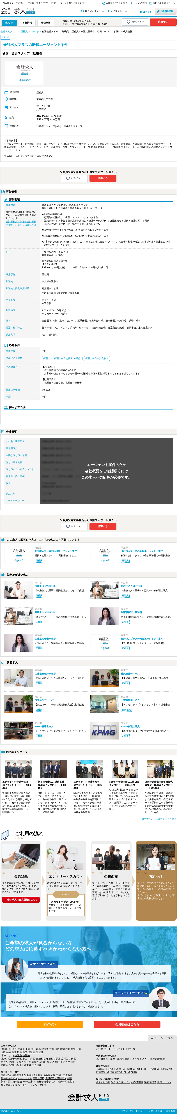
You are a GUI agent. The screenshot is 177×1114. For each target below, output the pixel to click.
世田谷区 (48, 1058)
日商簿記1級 (166, 1069)
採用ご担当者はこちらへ (165, 3)
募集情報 (27, 22)
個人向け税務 (103, 1082)
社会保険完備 (48, 1075)
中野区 (12, 1062)
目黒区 (56, 1058)
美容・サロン (164, 1082)
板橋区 (43, 1062)
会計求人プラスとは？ (116, 3)
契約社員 (130, 1049)
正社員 (99, 1049)
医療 (146, 1082)
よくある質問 (140, 3)
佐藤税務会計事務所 (45, 673)
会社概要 (45, 22)
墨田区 (19, 1065)
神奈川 (21, 1049)
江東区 (27, 1065)
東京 (14, 1049)
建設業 (153, 1082)
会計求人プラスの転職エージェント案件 (56, 551)
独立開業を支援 (9, 1084)
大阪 (3, 1052)
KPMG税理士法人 (130, 700)
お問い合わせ (155, 1111)
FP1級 (126, 1072)
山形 (57, 1049)
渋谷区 (39, 1058)
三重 (78, 1049)
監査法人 (142, 1059)
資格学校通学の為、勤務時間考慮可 (55, 1081)
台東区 (12, 1065)
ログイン (147, 12)
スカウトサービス (43, 964)
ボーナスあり (25, 1078)
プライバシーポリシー (133, 1111)
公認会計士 (102, 1069)
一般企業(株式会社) (157, 1059)
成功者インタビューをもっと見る (159, 818)
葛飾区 (4, 1065)
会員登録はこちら (127, 1024)
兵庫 (8, 1052)
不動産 (139, 1082)
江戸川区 (36, 1065)
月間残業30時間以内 (55, 1078)
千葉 (27, 1049)
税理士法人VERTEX (45, 586)
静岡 (67, 1049)
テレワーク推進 (38, 1084)
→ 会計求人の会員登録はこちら (21, 899)
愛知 (73, 1049)
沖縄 (41, 1052)
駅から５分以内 (9, 1078)
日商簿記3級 (116, 1072)
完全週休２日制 (32, 1075)
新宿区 (4, 1062)
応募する (163, 21)
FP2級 (134, 1072)
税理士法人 (131, 1059)
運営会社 (170, 1111)
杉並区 (27, 1062)
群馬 (38, 1049)
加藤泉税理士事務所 (131, 612)
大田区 (72, 1058)
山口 (24, 1052)
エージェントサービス (131, 993)
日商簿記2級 (102, 1072)
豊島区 (35, 1062)
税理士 (112, 1069)
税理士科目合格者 (125, 1069)
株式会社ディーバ (130, 673)
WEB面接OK (29, 1081)
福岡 (35, 1052)
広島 (19, 1052)
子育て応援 (38, 1078)
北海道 (45, 1049)
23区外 (26, 1055)
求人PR (9, 22)
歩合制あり (24, 1084)
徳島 (30, 1052)
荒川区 (71, 1062)
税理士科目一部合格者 (147, 1069)
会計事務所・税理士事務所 (110, 1059)
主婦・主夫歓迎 (64, 1075)
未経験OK (6, 1075)
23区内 (18, 1055)
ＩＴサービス (123, 1082)
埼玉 (33, 1049)
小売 (133, 1082)
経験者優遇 (18, 1075)
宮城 (51, 1049)
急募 (69, 1078)
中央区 (31, 1058)
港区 (24, 1058)
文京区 (19, 1062)
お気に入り (135, 22)
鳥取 (14, 1052)
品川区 (64, 1058)
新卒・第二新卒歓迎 (11, 1081)
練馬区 (50, 1062)
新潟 (62, 1049)
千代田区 (17, 1058)
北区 (57, 1062)
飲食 (113, 1082)
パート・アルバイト (114, 1049)
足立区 (63, 1062)
